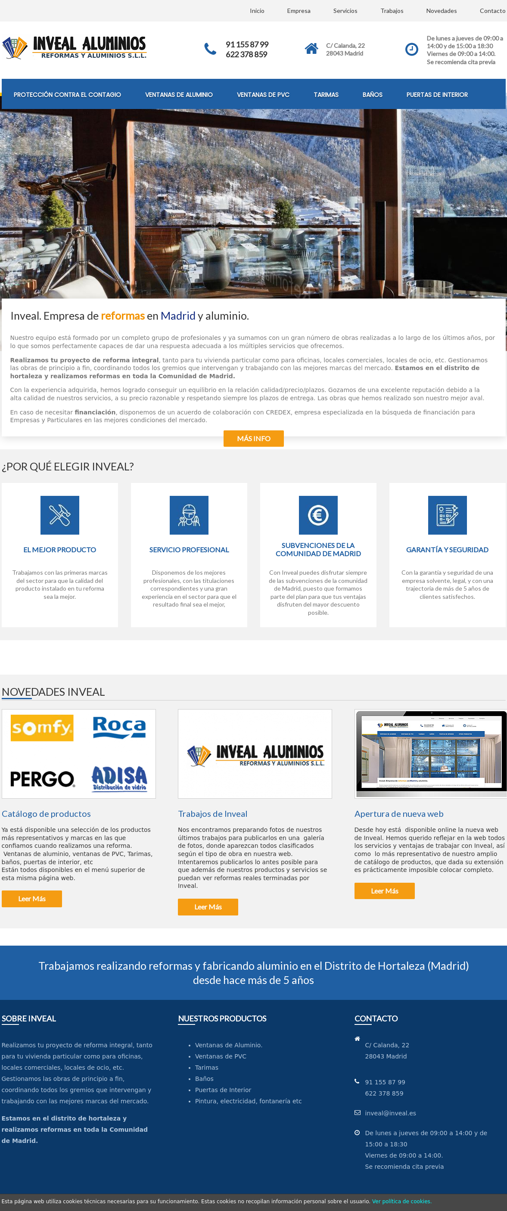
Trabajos (392, 10)
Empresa (299, 10)
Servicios (345, 10)
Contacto (493, 10)
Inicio (257, 10)
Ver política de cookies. (402, 1202)
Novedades (441, 10)
